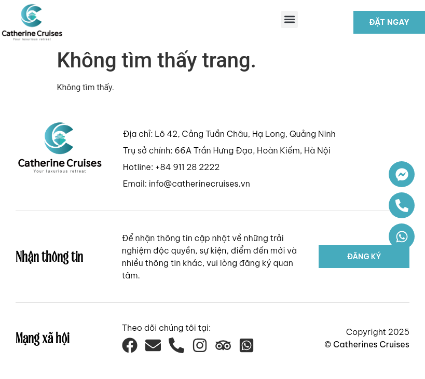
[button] (289, 19)
